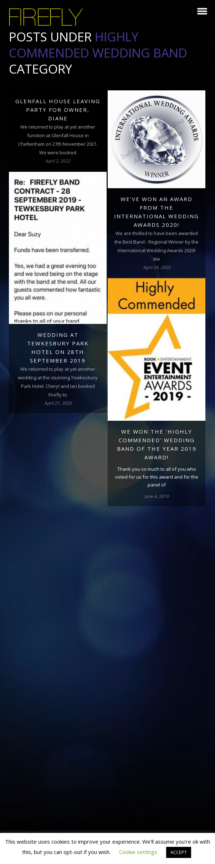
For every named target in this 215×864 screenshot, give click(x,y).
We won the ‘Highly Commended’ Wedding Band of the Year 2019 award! (156, 444)
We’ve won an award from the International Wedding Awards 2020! (156, 211)
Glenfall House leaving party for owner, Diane (57, 110)
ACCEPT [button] (178, 852)
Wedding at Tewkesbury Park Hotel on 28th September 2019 (58, 347)
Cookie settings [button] (138, 851)
